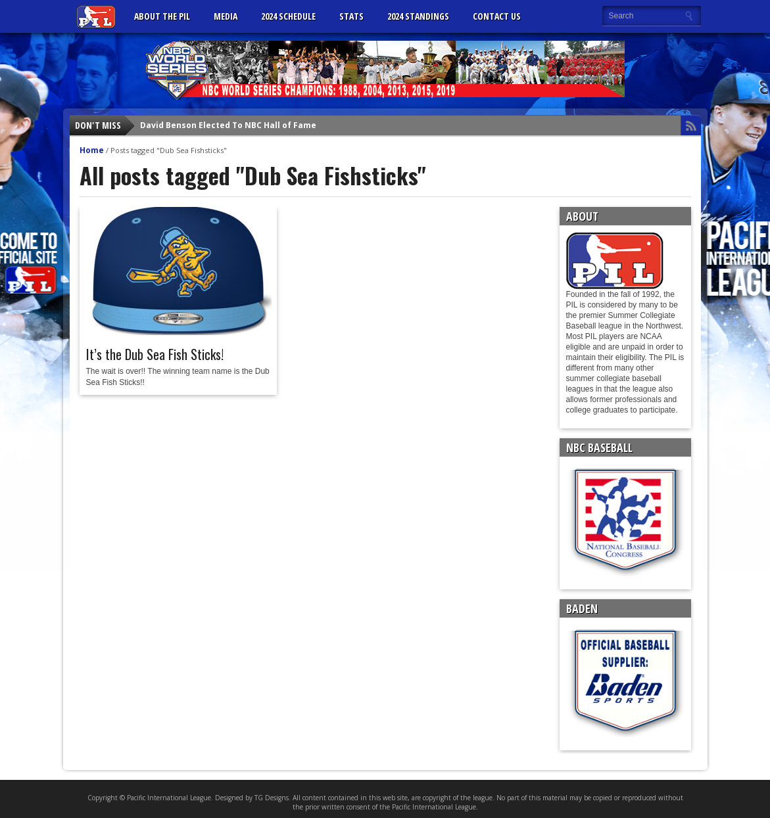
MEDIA (225, 16)
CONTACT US (497, 16)
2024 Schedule (288, 16)
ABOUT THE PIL (162, 16)
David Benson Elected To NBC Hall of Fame (228, 125)
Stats (351, 16)
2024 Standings (418, 16)
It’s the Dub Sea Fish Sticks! (155, 354)
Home (92, 150)
